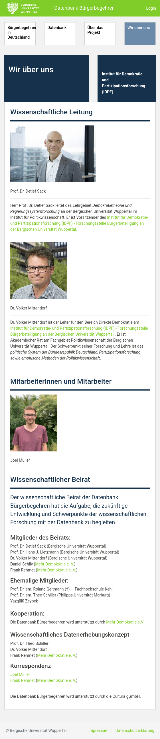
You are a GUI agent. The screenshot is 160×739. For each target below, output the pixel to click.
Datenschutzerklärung (135, 730)
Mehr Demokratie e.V (124, 622)
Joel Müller (20, 674)
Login (151, 8)
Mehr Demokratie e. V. (54, 564)
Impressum (98, 730)
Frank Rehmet (22, 680)
